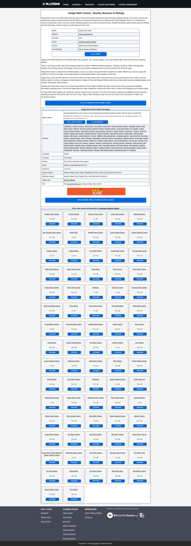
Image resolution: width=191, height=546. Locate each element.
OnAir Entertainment (121, 141)
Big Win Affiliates (69, 180)
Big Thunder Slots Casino (52, 232)
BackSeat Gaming (135, 126)
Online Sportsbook (69, 526)
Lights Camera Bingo (73, 343)
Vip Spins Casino (96, 471)
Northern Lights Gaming (105, 141)
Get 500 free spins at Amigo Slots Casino (95, 200)
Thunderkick (68, 150)
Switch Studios (141, 148)
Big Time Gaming (85, 129)
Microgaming (118, 138)
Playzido (98, 143)
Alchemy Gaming (78, 126)
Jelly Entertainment (109, 136)
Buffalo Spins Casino (95, 232)
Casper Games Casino (139, 232)
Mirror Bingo (117, 361)
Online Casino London (117, 379)
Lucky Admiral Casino (51, 361)
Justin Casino (117, 324)
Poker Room (67, 517)
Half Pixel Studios (103, 133)
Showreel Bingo (139, 398)
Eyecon (141, 129)
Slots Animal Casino (74, 416)
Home (66, 5)
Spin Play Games (117, 148)
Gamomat (128, 131)
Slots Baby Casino (95, 416)
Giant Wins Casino (139, 306)
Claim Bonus (97, 122)
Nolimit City (93, 141)
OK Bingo (95, 379)
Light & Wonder (86, 138)
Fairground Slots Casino (51, 306)
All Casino (95, 543)
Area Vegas (98, 126)
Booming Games (110, 129)
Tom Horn (76, 150)
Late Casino (52, 343)
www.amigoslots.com (86, 34)
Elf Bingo (95, 288)
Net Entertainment (70, 141)
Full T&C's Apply (74, 122)
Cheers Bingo (74, 251)
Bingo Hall (66, 521)
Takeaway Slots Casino (73, 453)
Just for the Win (134, 136)
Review (52, 224)
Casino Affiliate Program (93, 513)
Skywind (82, 148)
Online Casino (68, 513)
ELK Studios (134, 129)
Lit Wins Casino (117, 343)
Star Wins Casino (117, 434)
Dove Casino (117, 269)
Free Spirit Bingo (117, 306)
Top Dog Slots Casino (117, 453)
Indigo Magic (128, 133)
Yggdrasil (133, 150)
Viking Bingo (73, 471)
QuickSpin (128, 143)
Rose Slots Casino (117, 398)
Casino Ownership (128, 5)
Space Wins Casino (52, 434)
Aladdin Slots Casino (51, 214)
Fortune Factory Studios (72, 131)
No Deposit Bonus (69, 538)
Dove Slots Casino (139, 269)
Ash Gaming (106, 126)
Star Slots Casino (95, 434)
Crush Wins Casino (117, 251)
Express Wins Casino (139, 288)
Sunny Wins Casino (139, 434)
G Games (136, 131)
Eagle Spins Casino (52, 288)
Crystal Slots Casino (139, 251)
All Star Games (73, 214)
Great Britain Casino (52, 324)
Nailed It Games (128, 138)
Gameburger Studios (88, 131)
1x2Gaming (68, 126)
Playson (85, 143)
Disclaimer (45, 513)
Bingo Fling (74, 232)
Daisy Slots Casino (73, 269)
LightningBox (96, 138)
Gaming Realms (119, 131)
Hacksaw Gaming (90, 133)
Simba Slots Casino (52, 416)
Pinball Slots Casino (52, 398)
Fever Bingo (73, 306)
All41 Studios (88, 126)
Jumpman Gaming (122, 136)
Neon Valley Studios (141, 138)
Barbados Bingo (139, 214)
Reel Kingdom (133, 145)
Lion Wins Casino (95, 343)
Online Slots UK (139, 379)
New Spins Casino (73, 379)
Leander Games (75, 138)
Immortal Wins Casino (74, 324)
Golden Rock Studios (77, 133)
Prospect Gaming (118, 143)
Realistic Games (80, 145)
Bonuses (89, 5)
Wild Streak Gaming (107, 150)
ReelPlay (142, 145)
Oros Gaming (133, 141)
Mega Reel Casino (95, 361)
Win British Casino (139, 471)
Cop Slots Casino (95, 251)
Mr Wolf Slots (52, 379)
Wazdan (96, 150)
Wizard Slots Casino (52, 489)
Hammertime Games (117, 133)
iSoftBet (99, 136)
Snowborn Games (104, 148)
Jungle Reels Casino (95, 324)
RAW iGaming (137, 143)
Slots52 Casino (139, 416)
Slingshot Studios (91, 148)
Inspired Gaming (84, 136)
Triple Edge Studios (86, 150)
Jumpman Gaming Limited (87, 42)
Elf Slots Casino (117, 288)
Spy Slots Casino (74, 434)
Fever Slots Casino (95, 306)
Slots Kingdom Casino (117, 416)
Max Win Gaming (107, 138)
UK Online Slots (139, 453)
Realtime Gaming (92, 145)
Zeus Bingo (74, 489)
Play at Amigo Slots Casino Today (95, 103)
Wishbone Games (120, 150)
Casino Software (106, 5)
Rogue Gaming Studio (71, 148)
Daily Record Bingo (52, 269)
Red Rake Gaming (109, 145)
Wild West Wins (117, 471)
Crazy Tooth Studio (122, 129)
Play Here (95, 54)
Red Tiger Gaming (122, 145)
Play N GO (78, 143)
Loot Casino (139, 343)
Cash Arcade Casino (117, 232)
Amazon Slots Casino (95, 214)
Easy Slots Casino (73, 288)
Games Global (100, 131)
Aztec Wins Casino (117, 214)
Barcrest (76, 129)
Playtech (92, 143)
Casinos (76, 5)
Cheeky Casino (51, 251)
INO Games (74, 136)
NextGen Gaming (82, 141)
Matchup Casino (73, 361)
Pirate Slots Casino (74, 398)
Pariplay (140, 141)
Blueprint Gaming (98, 129)
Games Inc (109, 131)
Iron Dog (93, 136)
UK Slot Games (51, 471)
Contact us (88, 517)
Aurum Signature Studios (119, 126)
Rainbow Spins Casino (96, 398)
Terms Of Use (46, 521)
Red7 (100, 145)
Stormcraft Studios (129, 148)
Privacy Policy (46, 517)
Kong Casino (139, 324)
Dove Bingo (95, 269)
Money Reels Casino (139, 361)
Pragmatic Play (107, 143)
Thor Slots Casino (95, 453)
